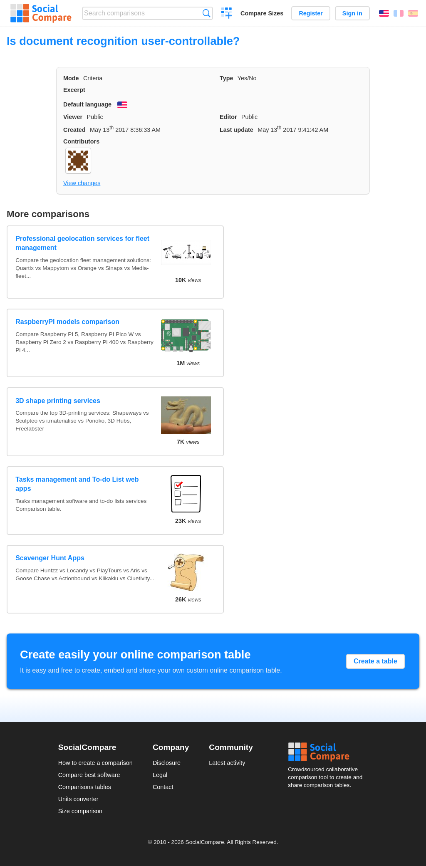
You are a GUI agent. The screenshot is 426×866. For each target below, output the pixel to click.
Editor (228, 117)
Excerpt (74, 90)
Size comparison (80, 811)
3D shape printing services (57, 400)
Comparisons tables (84, 787)
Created (74, 129)
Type (226, 78)
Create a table (375, 661)
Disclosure (167, 763)
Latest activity (227, 763)
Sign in (352, 13)
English (384, 13)
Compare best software (89, 775)
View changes (81, 183)
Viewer (72, 117)
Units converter (78, 799)
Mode (71, 78)
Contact (163, 787)
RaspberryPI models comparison (67, 321)
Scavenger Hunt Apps (49, 558)
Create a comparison (227, 14)
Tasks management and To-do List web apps (77, 484)
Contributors (81, 141)
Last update (236, 129)
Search (207, 13)
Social (328, 752)
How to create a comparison (95, 763)
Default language (87, 104)
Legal (160, 775)
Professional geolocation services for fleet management (82, 243)
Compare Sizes (261, 13)
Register (311, 13)
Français (399, 13)
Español (413, 13)
